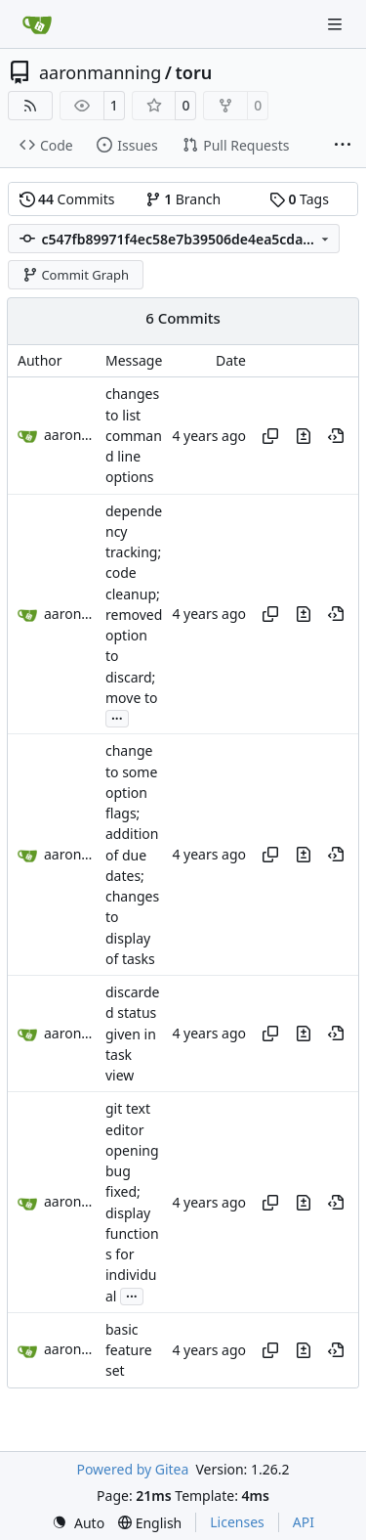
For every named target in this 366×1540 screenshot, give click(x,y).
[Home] (37, 24)
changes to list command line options (133, 436)
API (303, 1522)
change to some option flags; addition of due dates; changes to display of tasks (132, 855)
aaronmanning (100, 72)
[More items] (342, 145)
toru (194, 72)
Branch (183, 199)
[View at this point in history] (335, 436)
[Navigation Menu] (336, 24)
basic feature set (128, 1350)
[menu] (78, 1523)
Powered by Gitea (132, 1469)
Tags (299, 199)
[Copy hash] (270, 436)
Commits (67, 199)
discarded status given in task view (132, 1033)
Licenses (237, 1522)
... (117, 717)
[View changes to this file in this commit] (303, 436)
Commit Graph (75, 275)
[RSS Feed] (30, 105)
